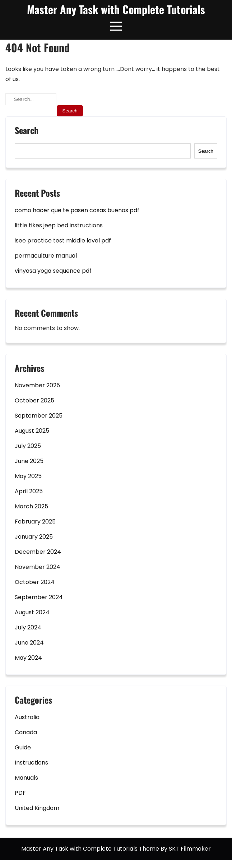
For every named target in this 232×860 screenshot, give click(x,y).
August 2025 (32, 431)
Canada (26, 732)
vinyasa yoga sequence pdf (53, 271)
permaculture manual (46, 255)
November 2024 (37, 567)
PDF (20, 793)
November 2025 (37, 385)
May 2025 (28, 476)
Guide (23, 747)
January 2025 (34, 537)
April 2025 (29, 491)
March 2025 (31, 506)
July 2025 (28, 446)
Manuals (26, 778)
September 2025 (38, 415)
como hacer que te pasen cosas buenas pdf (77, 210)
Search (26, 131)
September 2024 (39, 597)
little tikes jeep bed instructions (59, 225)
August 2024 (32, 612)
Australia (27, 717)
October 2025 (34, 400)
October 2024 (35, 582)
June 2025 (29, 461)
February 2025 (35, 521)
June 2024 (29, 642)
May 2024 (28, 658)
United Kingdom (37, 808)
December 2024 (38, 552)
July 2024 (28, 627)
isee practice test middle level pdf (63, 240)
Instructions (31, 762)
